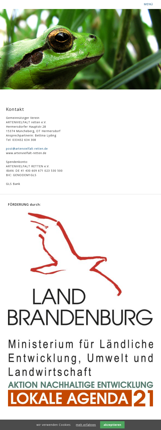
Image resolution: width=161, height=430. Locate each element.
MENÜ (148, 4)
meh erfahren (86, 425)
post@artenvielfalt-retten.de (27, 148)
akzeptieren (112, 425)
